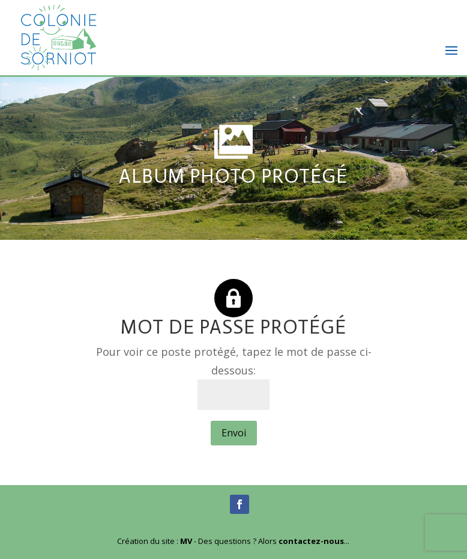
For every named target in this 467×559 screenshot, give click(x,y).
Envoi (233, 432)
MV (186, 541)
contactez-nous (311, 541)
